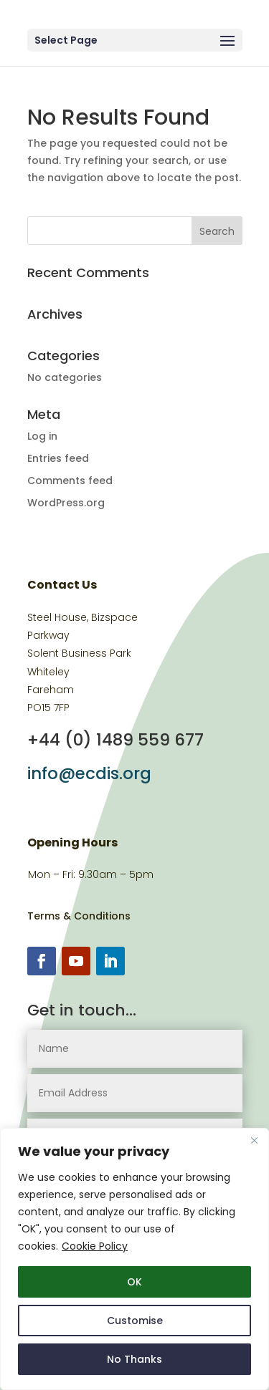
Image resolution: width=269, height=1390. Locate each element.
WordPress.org (66, 503)
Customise (135, 1320)
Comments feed (70, 480)
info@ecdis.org (89, 773)
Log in (42, 436)
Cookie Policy (95, 1246)
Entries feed (58, 458)
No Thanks (134, 1359)
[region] (134, 1259)
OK (134, 1282)
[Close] (254, 1140)
